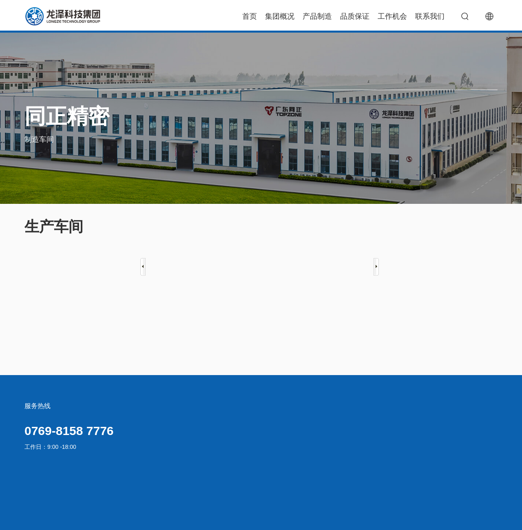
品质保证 (354, 16)
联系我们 (430, 16)
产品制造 (317, 16)
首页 (249, 16)
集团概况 (279, 16)
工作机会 (392, 16)
